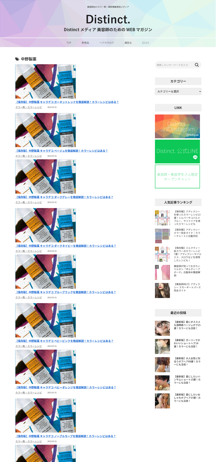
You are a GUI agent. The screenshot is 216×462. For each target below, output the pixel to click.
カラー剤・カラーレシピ (28, 107)
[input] (178, 64)
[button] (197, 64)
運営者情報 (153, 428)
